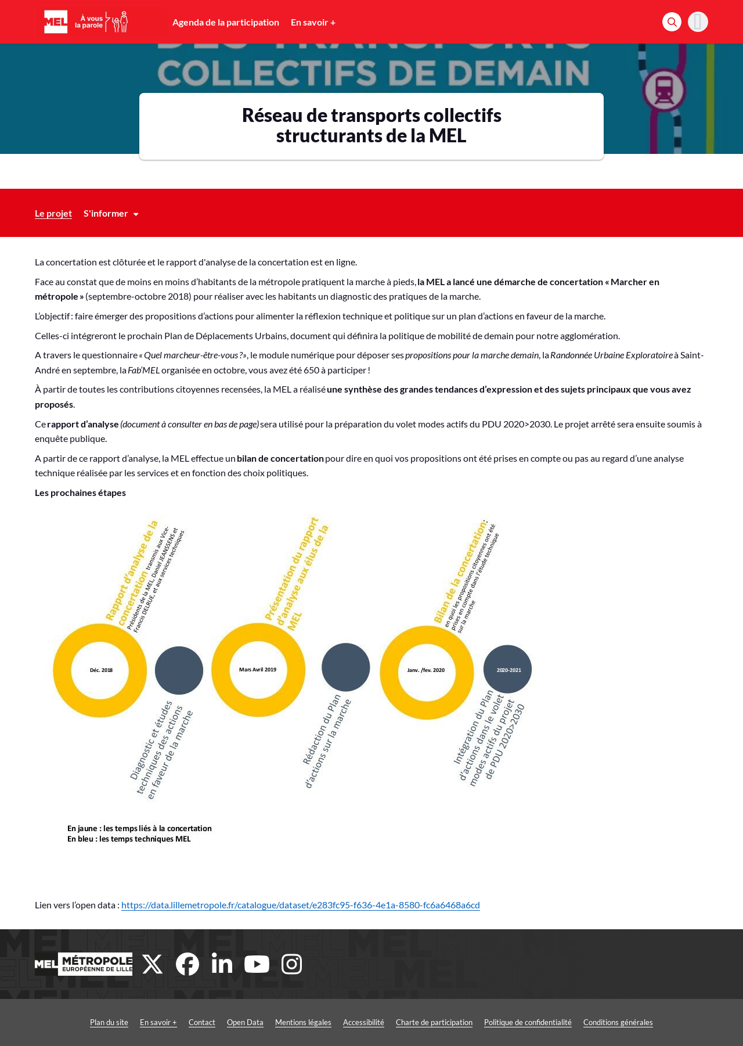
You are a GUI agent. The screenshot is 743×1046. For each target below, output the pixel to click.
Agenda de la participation (225, 21)
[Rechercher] (672, 22)
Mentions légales (303, 1022)
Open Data (245, 1022)
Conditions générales (618, 1022)
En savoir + (313, 21)
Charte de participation (434, 1022)
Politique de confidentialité (528, 1022)
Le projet (53, 212)
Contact (202, 1022)
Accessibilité (363, 1022)
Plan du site (109, 1022)
